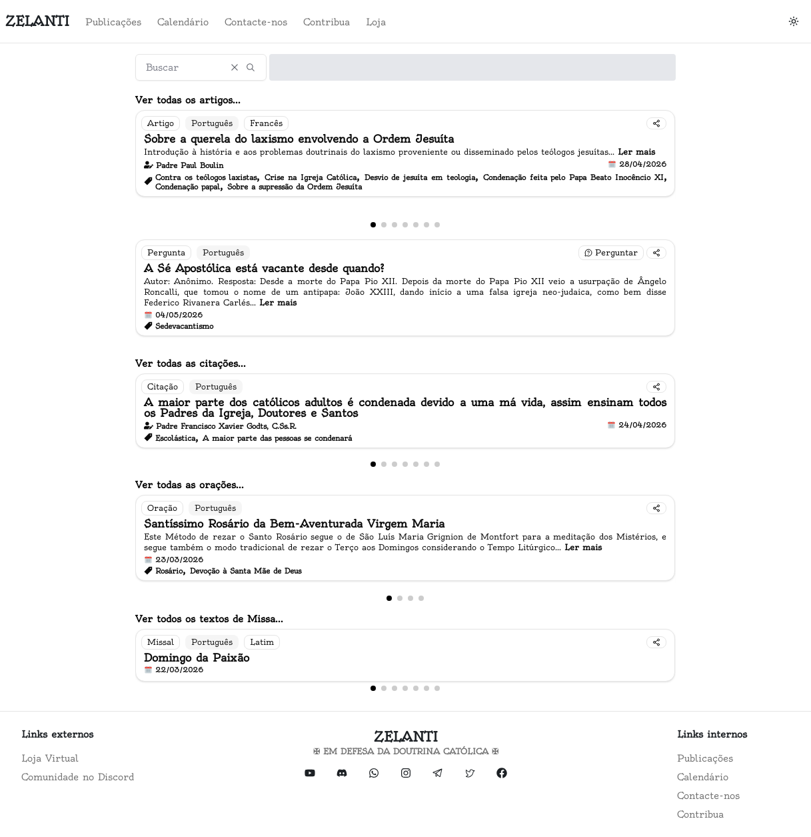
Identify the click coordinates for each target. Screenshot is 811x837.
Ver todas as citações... (190, 363)
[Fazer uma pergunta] (611, 252)
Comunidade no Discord (77, 777)
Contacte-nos (256, 22)
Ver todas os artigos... (188, 100)
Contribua (326, 22)
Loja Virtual (50, 758)
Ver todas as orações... (189, 485)
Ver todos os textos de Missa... (209, 619)
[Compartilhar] (656, 123)
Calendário (183, 22)
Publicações (113, 22)
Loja (376, 22)
